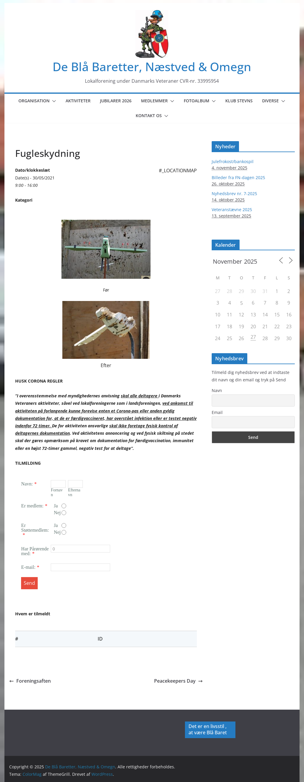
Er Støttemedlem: (35, 528)
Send (29, 583)
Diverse (270, 100)
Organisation (34, 100)
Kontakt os (149, 115)
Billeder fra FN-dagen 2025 (238, 177)
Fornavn (57, 492)
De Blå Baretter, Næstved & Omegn (152, 66)
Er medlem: (32, 505)
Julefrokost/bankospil (233, 161)
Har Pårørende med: (35, 551)
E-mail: (28, 567)
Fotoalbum (196, 100)
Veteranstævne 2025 (232, 209)
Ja (60, 505)
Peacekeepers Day (178, 681)
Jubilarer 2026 (116, 100)
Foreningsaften (30, 681)
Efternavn (74, 492)
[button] (53, 101)
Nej (60, 512)
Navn (217, 390)
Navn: (27, 483)
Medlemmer (154, 100)
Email (217, 412)
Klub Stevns (239, 100)
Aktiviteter (78, 100)
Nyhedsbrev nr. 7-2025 (234, 193)
